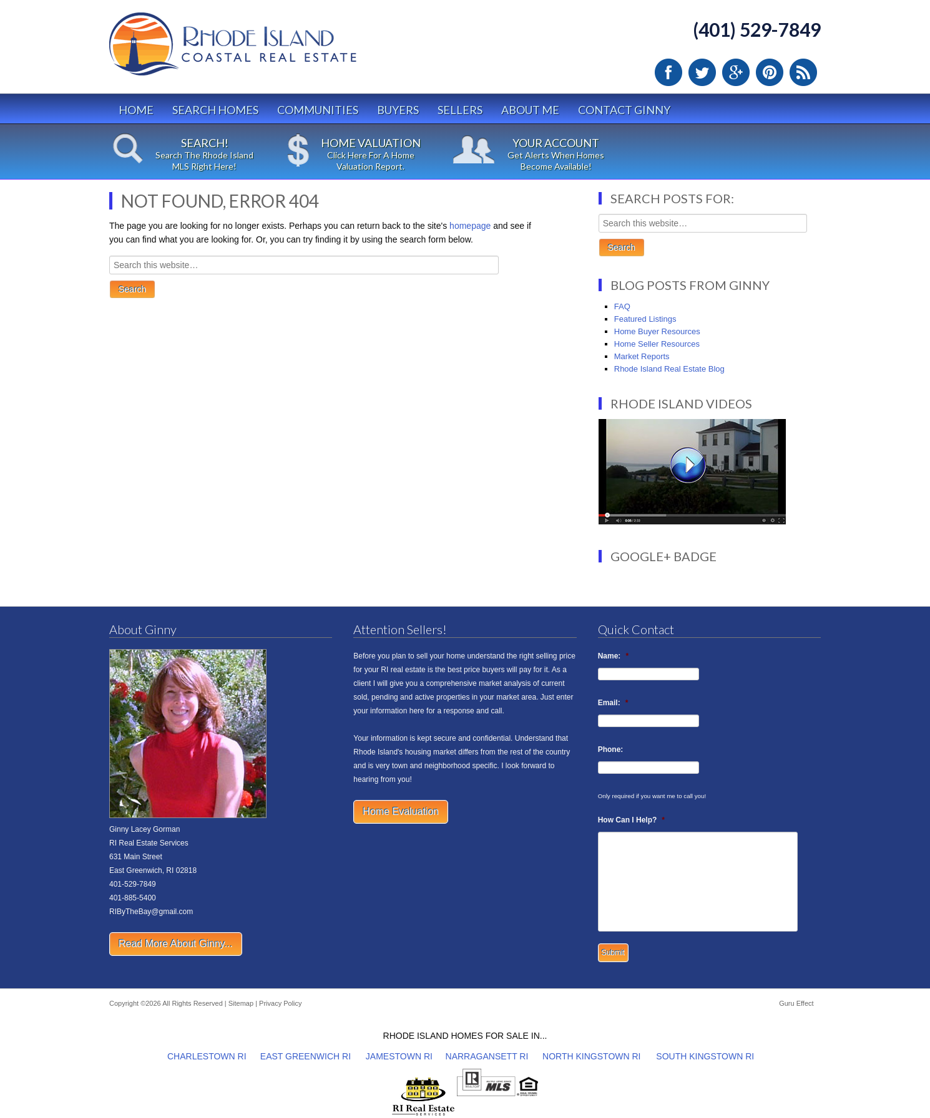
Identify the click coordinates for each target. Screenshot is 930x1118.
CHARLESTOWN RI (207, 1056)
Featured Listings (645, 319)
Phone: (611, 749)
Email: (613, 702)
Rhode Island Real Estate (259, 49)
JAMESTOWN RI (399, 1056)
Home (136, 110)
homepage (470, 226)
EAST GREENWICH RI (305, 1056)
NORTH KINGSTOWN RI (591, 1056)
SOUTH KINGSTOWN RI (705, 1056)
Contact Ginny (624, 110)
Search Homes (215, 110)
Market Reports (642, 356)
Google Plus (736, 72)
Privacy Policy (280, 1003)
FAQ (622, 306)
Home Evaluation (401, 811)
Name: (613, 656)
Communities (317, 110)
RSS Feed (803, 72)
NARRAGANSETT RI (487, 1056)
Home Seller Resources (657, 344)
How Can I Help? (631, 820)
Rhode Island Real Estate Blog (669, 368)
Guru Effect (796, 1003)
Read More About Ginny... (176, 943)
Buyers (398, 110)
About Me (530, 110)
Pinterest (769, 72)
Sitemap (240, 1003)
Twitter (702, 72)
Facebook (668, 72)
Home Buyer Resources (657, 331)
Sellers (460, 110)
